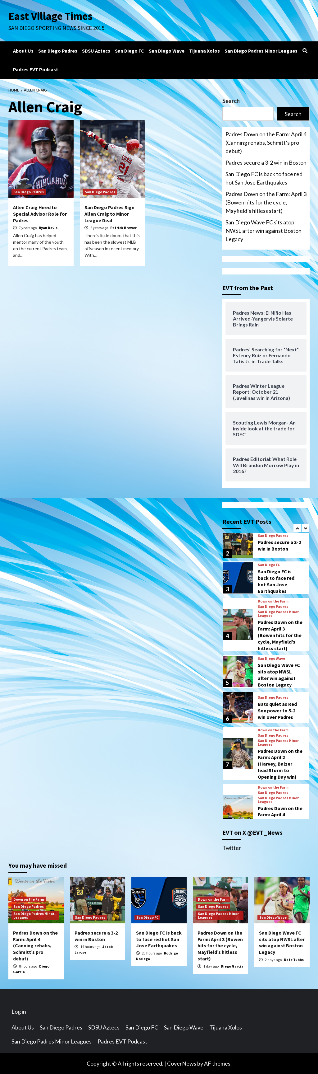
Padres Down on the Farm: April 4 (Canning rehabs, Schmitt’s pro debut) (266, 142)
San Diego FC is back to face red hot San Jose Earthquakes (263, 178)
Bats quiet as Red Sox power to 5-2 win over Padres (277, 710)
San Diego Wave (166, 51)
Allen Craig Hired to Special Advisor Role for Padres (40, 213)
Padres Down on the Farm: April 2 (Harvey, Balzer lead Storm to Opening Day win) (280, 764)
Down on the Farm (273, 601)
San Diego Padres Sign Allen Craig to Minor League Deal (109, 213)
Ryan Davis (48, 227)
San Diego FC (129, 51)
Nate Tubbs (294, 959)
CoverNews (181, 1063)
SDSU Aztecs (96, 51)
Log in (18, 1011)
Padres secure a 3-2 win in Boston (266, 162)
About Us (23, 51)
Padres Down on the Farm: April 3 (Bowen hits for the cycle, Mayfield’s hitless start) (266, 202)
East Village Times (50, 16)
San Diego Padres (57, 51)
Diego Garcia (232, 966)
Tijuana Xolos (204, 51)
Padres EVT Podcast (35, 69)
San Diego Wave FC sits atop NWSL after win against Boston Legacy (263, 230)
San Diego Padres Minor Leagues (261, 51)
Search (231, 100)
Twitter (231, 847)
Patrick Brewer (123, 227)
